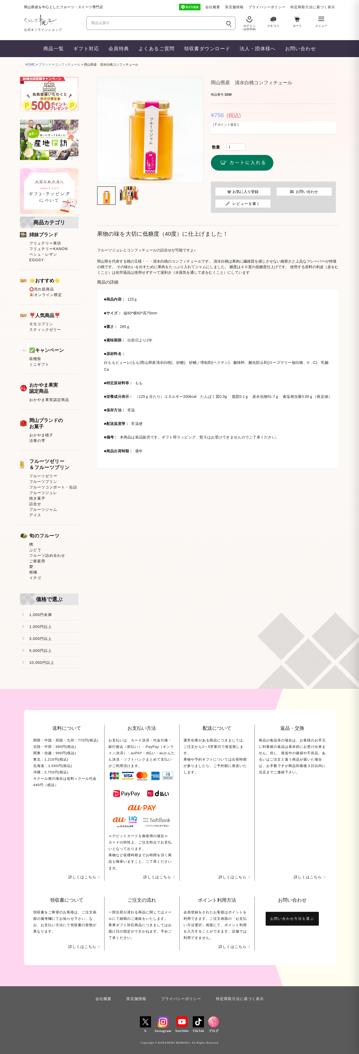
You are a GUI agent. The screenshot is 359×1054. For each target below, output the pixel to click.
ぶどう (35, 550)
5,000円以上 (40, 650)
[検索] (228, 23)
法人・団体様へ (258, 48)
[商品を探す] (156, 23)
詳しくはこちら (82, 877)
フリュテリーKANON (48, 249)
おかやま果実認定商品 (49, 400)
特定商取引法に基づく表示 (312, 7)
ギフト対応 (86, 48)
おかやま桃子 (41, 435)
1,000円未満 (40, 615)
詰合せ (35, 504)
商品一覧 (53, 48)
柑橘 (33, 572)
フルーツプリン (43, 481)
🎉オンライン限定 (45, 295)
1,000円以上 (40, 627)
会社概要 (212, 7)
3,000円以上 (40, 638)
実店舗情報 (234, 7)
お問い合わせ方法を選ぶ (292, 919)
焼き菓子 (37, 498)
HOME (30, 64)
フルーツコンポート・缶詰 (53, 487)
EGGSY (36, 260)
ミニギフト (39, 364)
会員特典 (118, 48)
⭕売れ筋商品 (41, 289)
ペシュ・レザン (43, 254)
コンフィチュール (67, 64)
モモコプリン (41, 324)
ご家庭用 (37, 561)
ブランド (45, 64)
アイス (35, 515)
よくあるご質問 (157, 48)
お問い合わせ (300, 48)
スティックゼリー (45, 329)
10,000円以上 (41, 662)
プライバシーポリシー (267, 7)
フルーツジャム (43, 509)
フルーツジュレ (43, 493)
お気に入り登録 (245, 192)
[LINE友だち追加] (190, 7)
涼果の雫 (37, 441)
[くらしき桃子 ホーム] (53, 20)
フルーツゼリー (43, 476)
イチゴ (35, 578)
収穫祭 (35, 359)
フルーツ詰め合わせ (47, 555)
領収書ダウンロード (207, 48)
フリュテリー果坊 (45, 243)
